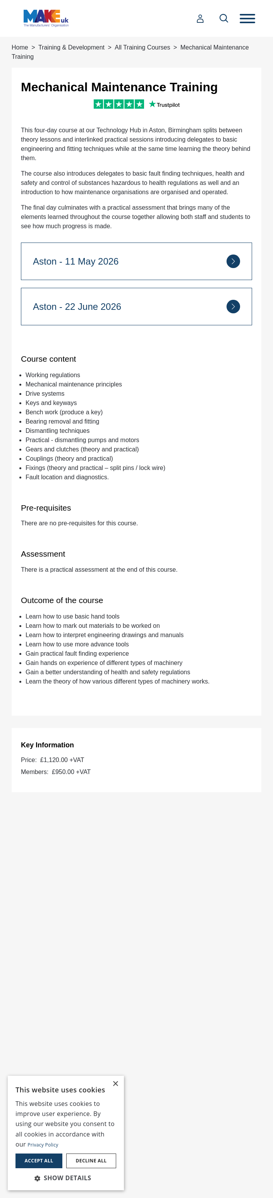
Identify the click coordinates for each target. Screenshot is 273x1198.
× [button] (115, 1084)
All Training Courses (142, 47)
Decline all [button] (91, 1160)
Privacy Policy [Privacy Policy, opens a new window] (42, 1145)
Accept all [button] (39, 1160)
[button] (65, 1178)
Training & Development (71, 47)
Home (20, 47)
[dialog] (66, 1133)
